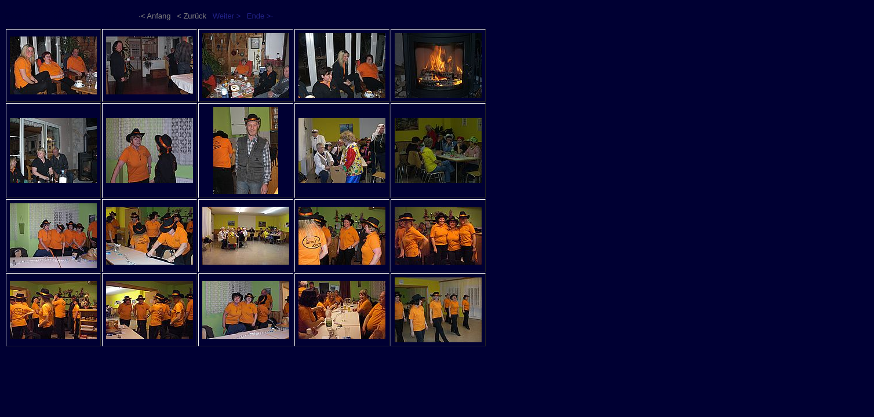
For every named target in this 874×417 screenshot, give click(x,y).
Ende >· (260, 16)
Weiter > (227, 16)
